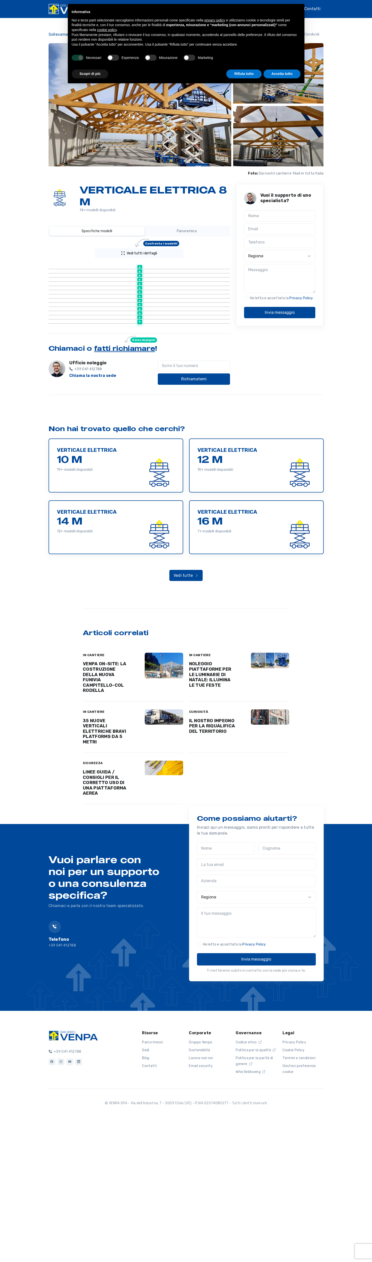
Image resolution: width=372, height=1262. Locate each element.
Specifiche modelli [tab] (97, 231)
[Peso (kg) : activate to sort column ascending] (198, 265)
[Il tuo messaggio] (256, 1063)
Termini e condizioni (299, 1198)
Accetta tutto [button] (282, 74)
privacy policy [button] (214, 20)
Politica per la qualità (256, 1191)
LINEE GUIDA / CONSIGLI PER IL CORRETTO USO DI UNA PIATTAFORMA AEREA (104, 923)
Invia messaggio (280, 312)
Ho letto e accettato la (281, 298)
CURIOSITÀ (198, 852)
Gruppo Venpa (200, 1183)
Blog (145, 1198)
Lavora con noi (201, 1198)
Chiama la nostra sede (92, 516)
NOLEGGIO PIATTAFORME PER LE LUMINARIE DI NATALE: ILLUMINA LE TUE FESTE (210, 815)
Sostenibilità (199, 1191)
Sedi (145, 1191)
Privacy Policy (301, 298)
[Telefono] (280, 242)
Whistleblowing (250, 1212)
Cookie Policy (293, 1191)
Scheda (108, 278)
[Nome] (280, 216)
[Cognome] (287, 989)
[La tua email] (256, 1005)
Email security (201, 1206)
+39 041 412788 (65, 1192)
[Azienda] (256, 1021)
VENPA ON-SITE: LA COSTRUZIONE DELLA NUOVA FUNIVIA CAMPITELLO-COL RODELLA (104, 818)
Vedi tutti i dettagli (150, 251)
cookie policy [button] (107, 30)
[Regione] (280, 256)
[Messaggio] (280, 278)
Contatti (312, 8)
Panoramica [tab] (187, 231)
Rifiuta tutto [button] (244, 74)
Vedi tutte (186, 716)
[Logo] (73, 1175)
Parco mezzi (152, 1183)
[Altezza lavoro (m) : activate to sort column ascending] (153, 265)
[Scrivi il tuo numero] (194, 506)
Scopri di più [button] (90, 74)
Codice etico (249, 1183)
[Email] (280, 229)
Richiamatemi (194, 519)
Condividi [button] (308, 34)
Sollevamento (62, 34)
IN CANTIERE (94, 795)
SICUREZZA (93, 903)
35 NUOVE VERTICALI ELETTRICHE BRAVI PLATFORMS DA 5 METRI (104, 872)
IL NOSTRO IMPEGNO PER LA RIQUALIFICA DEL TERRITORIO (212, 867)
